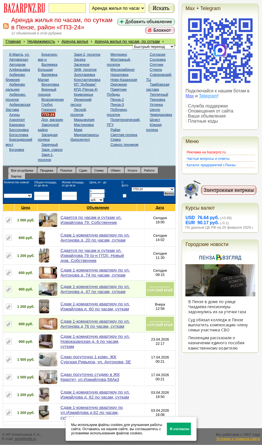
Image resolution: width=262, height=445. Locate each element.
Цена (25, 207)
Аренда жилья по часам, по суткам (127, 41)
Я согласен (179, 429)
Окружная (118, 84)
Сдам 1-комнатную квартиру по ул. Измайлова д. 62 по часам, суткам (95, 394)
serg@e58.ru (25, 439)
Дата (160, 207)
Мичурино (118, 54)
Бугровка (16, 149)
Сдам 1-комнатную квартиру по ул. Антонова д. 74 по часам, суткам (95, 272)
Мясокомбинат (122, 69)
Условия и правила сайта (238, 439)
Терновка (157, 99)
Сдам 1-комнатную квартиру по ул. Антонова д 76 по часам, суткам (95, 324)
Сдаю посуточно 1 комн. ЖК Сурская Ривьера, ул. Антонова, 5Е (95, 359)
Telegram (208, 95)
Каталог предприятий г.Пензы (211, 165)
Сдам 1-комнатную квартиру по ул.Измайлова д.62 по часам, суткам (91, 412)
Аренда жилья (75, 41)
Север (115, 139)
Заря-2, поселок (87, 54)
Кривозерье (83, 94)
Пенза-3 (117, 104)
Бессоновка (19, 130)
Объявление (98, 207)
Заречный (49, 144)
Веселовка (50, 84)
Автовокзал (18, 59)
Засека (79, 59)
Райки (115, 130)
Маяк (78, 130)
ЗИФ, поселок (85, 69)
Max (189, 95)
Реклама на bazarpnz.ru (206, 152)
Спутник (156, 64)
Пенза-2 (117, 99)
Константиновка (87, 80)
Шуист (155, 120)
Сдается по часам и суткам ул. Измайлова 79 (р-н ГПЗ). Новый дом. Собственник (92, 255)
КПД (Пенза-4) (86, 89)
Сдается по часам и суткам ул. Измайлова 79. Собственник (91, 220)
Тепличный (159, 94)
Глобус (47, 104)
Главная (13, 41)
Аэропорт (17, 120)
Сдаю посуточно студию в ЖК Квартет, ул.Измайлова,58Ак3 (90, 377)
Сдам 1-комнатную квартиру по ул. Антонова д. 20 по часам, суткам (95, 237)
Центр (155, 109)
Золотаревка (84, 74)
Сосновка (158, 59)
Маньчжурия (84, 120)
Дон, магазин (52, 120)
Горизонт (48, 109)
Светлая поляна (123, 135)
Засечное (81, 64)
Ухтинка (156, 104)
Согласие (158, 54)
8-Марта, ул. (19, 54)
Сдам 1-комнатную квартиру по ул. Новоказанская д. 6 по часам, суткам (95, 341)
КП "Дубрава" (85, 84)
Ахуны (14, 115)
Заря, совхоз (51, 149)
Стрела (156, 69)
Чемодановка (161, 115)
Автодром (17, 64)
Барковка (17, 125)
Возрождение (52, 99)
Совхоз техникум (124, 144)
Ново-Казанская (123, 80)
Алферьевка (19, 69)
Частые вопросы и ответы (208, 158)
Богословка (18, 135)
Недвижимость (41, 41)
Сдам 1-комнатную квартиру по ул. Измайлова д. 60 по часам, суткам (95, 306)
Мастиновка (84, 125)
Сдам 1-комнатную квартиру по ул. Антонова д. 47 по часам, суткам (95, 289)
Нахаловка (119, 74)
